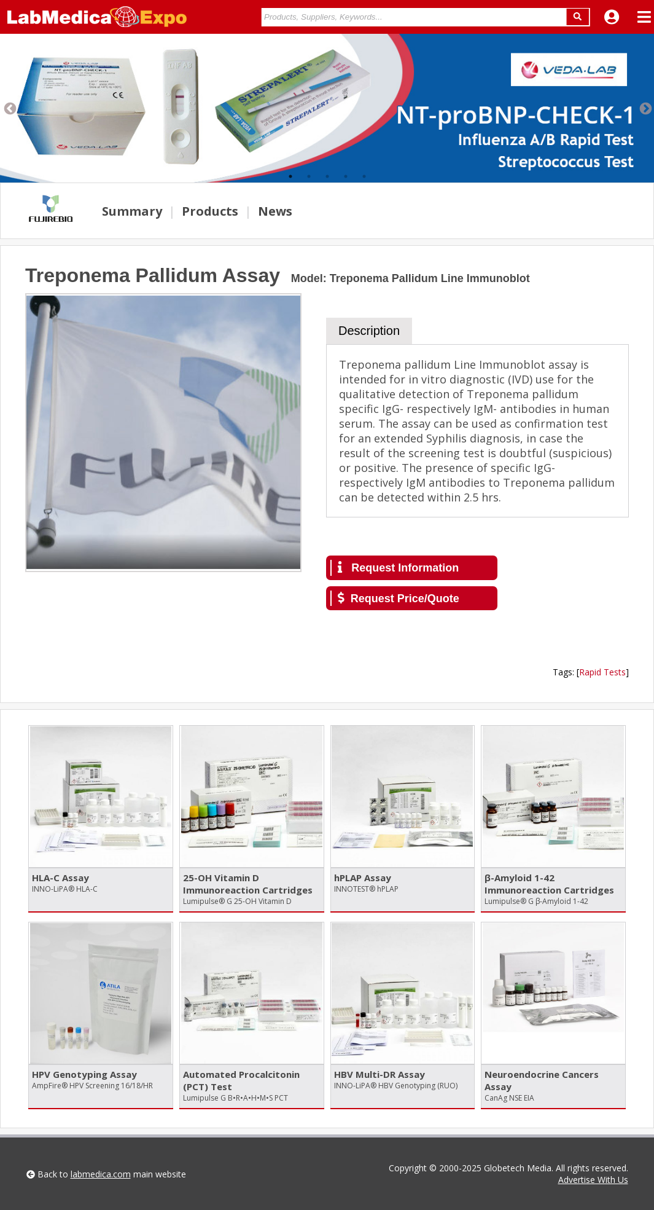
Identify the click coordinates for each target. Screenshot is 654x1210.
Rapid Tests (602, 672)
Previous (9, 108)
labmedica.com (101, 1174)
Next (645, 108)
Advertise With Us (593, 1179)
